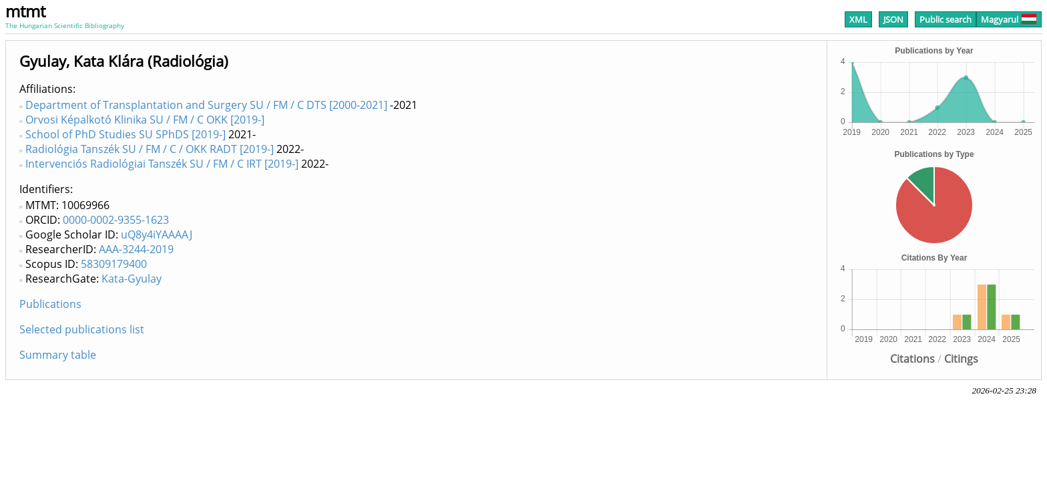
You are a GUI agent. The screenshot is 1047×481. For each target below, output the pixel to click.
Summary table (57, 354)
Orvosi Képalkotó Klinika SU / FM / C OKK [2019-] (144, 119)
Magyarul (1009, 19)
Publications (50, 304)
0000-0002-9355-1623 (116, 219)
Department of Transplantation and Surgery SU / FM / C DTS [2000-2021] (206, 105)
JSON (893, 19)
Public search (945, 19)
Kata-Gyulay (131, 278)
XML (858, 19)
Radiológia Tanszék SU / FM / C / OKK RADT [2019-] (149, 149)
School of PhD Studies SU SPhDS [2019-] (125, 134)
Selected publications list (81, 329)
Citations (912, 358)
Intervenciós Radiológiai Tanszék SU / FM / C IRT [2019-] (161, 163)
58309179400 (114, 264)
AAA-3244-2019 (136, 249)
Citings (961, 358)
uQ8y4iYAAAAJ (156, 234)
